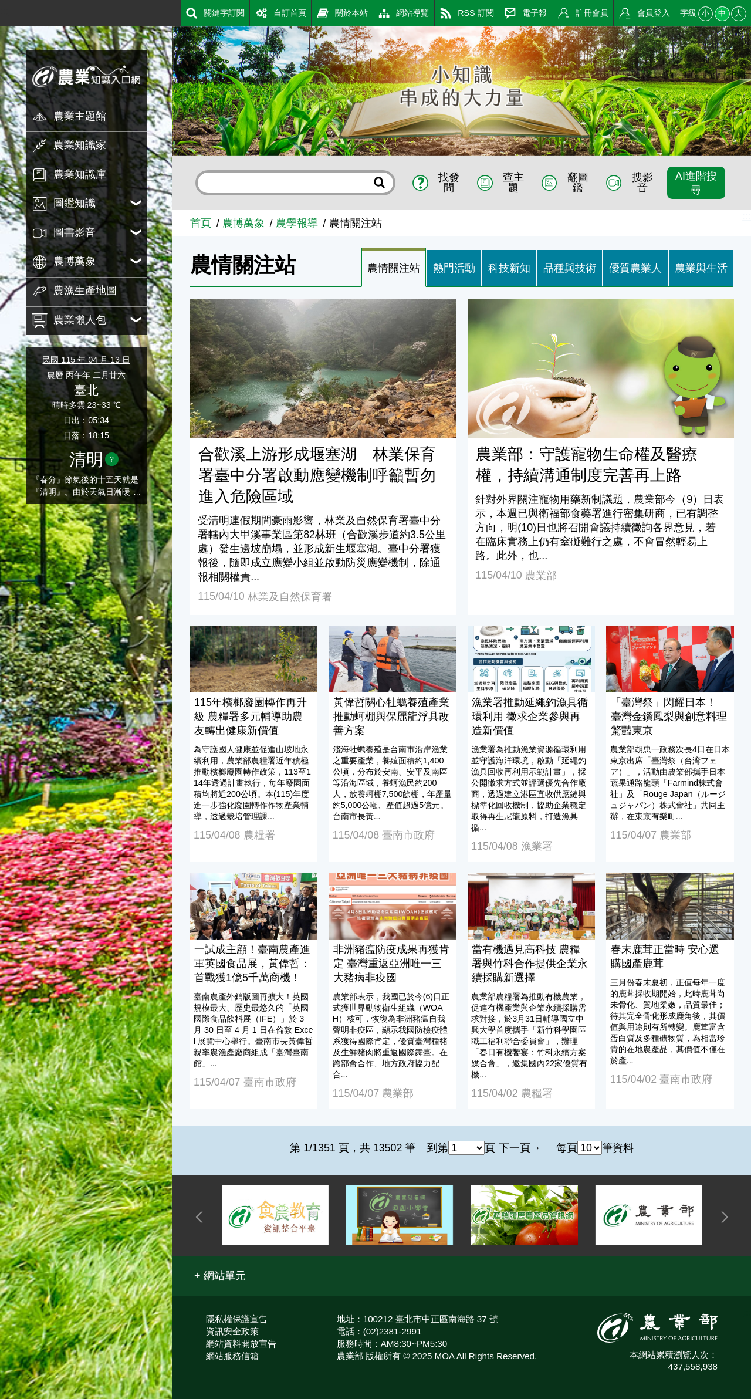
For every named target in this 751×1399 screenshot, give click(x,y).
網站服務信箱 (232, 1356)
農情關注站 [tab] (393, 268)
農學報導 (297, 223)
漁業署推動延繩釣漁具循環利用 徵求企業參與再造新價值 (530, 716)
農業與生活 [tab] (701, 268)
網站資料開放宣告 (241, 1344)
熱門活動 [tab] (454, 268)
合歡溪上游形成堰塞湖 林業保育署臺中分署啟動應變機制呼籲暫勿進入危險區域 (317, 475)
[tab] (394, 267)
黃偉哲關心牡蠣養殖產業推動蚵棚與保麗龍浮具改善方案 (391, 716)
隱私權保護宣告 (237, 1319)
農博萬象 (243, 223)
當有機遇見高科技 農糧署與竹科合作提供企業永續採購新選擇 (530, 964)
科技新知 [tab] (509, 268)
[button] (220, 1276)
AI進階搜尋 (696, 183)
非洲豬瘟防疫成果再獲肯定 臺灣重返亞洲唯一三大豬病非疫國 (391, 964)
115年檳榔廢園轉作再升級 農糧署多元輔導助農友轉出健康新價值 (250, 716)
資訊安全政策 (232, 1331)
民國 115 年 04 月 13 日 (86, 359)
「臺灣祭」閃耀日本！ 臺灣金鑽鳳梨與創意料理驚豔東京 (669, 716)
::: (4, 11)
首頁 (200, 223)
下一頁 (514, 1148)
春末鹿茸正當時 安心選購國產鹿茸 (665, 956)
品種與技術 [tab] (569, 268)
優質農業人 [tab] (635, 268)
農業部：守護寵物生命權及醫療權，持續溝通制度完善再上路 (587, 464)
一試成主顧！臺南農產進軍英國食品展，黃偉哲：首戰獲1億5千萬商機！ (252, 964)
